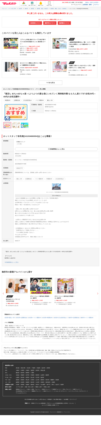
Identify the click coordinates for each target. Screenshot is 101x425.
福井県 (42, 377)
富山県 (32, 377)
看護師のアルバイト (36, 391)
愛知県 (17, 372)
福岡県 (17, 382)
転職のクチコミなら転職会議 (38, 403)
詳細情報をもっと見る (57, 149)
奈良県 (37, 370)
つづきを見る (50, 82)
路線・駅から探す (29, 387)
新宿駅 (22, 384)
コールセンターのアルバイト (60, 391)
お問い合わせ (42, 399)
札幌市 (62, 384)
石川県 (37, 377)
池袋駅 (27, 384)
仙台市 (57, 384)
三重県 (32, 372)
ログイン (96, 4)
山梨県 (17, 377)
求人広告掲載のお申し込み (31, 399)
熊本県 (32, 382)
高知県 (57, 379)
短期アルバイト (77, 389)
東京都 (17, 368)
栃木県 (43, 368)
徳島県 (42, 379)
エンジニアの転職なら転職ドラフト (50, 405)
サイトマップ (73, 399)
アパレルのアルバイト (21, 393)
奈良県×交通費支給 (21, 317)
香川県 (47, 379)
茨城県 (38, 368)
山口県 (37, 379)
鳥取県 (17, 379)
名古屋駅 (43, 384)
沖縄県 (53, 382)
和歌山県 (43, 370)
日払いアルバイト (67, 389)
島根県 (22, 379)
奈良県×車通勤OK (47, 317)
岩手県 (27, 375)
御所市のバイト (50, 23)
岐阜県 (22, 372)
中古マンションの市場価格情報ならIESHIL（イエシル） (60, 403)
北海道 (17, 375)
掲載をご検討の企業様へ (92, 2)
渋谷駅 (17, 384)
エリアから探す (19, 387)
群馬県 (48, 368)
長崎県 (27, 382)
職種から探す (39, 387)
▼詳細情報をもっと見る (11, 262)
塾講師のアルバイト (21, 389)
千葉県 (33, 368)
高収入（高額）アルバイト (33, 389)
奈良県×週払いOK (10, 317)
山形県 (42, 375)
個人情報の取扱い (58, 399)
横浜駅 (32, 384)
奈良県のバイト (35, 23)
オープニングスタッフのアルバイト (78, 391)
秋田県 (37, 375)
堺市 (53, 384)
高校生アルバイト (46, 389)
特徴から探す (47, 387)
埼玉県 (28, 368)
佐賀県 (22, 382)
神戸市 (48, 384)
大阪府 (17, 370)
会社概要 (66, 399)
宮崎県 (42, 382)
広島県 (32, 379)
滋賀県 (32, 370)
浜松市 (37, 384)
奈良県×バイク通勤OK (34, 317)
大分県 (37, 382)
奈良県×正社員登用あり (60, 317)
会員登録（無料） (88, 4)
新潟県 (22, 377)
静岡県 (27, 372)
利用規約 (50, 399)
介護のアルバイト (47, 391)
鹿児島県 (48, 382)
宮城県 (32, 375)
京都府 (27, 370)
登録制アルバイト (56, 389)
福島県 (47, 375)
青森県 (22, 375)
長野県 (27, 377)
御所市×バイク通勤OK (87, 317)
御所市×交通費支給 (74, 317)
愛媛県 (52, 379)
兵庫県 (22, 370)
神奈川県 (23, 368)
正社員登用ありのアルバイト (23, 391)
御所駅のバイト (64, 23)
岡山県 (27, 379)
